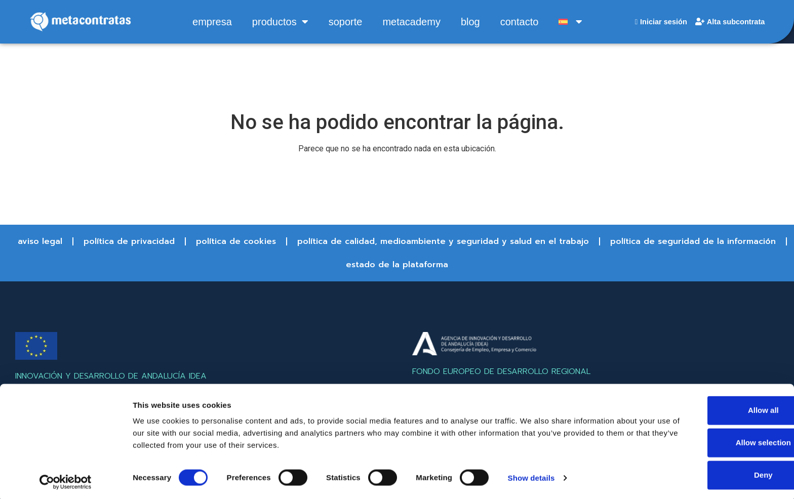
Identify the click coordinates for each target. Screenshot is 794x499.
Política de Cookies (236, 241)
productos (278, 22)
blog (468, 21)
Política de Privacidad (129, 241)
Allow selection (709, 440)
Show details (531, 475)
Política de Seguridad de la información (693, 241)
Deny (709, 472)
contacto (517, 21)
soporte (344, 21)
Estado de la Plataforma (397, 265)
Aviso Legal (40, 241)
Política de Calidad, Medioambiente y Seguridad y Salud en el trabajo (443, 241)
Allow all (709, 407)
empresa (210, 21)
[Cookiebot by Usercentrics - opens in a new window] (65, 479)
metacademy (409, 21)
